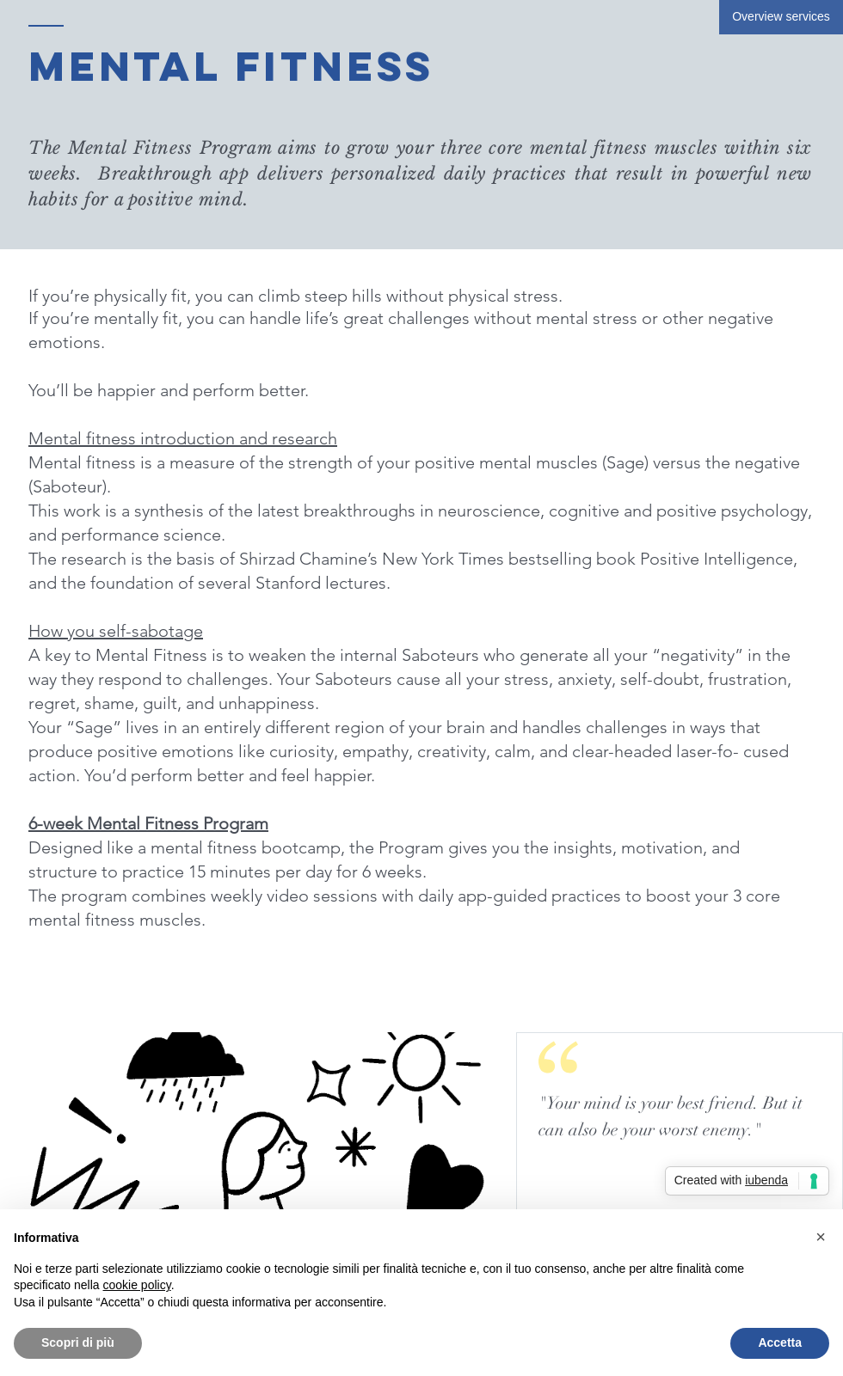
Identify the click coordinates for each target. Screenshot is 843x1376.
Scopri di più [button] (77, 1342)
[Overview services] (781, 17)
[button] (820, 1237)
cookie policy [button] (137, 1285)
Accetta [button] (780, 1342)
